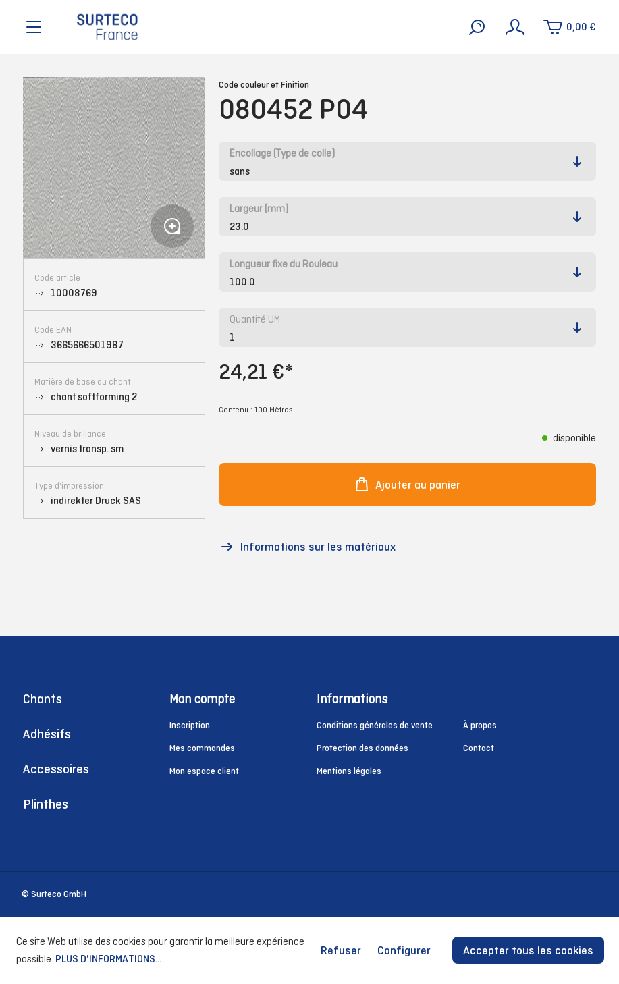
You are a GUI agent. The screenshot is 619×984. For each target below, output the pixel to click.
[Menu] (34, 27)
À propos (480, 725)
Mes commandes (202, 748)
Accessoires (56, 769)
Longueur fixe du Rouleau (284, 263)
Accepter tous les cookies (528, 950)
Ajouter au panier (407, 484)
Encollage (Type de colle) (282, 153)
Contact (478, 748)
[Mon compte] (515, 27)
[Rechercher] (477, 27)
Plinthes (45, 804)
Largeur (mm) (259, 208)
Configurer (404, 950)
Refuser (341, 950)
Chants (42, 699)
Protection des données (362, 748)
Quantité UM (255, 319)
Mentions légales (349, 771)
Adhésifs (47, 734)
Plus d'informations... (108, 958)
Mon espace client (204, 771)
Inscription (189, 725)
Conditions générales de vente (375, 725)
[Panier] (569, 27)
